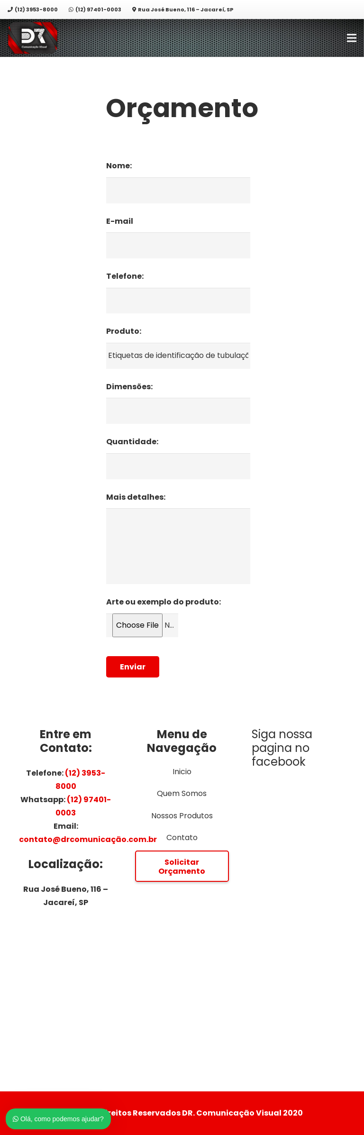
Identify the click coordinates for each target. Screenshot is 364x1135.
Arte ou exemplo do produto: (163, 602)
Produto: (123, 332)
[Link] (33, 38)
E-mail (119, 222)
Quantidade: (132, 442)
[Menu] (352, 38)
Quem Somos (182, 793)
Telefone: (125, 277)
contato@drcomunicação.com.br (88, 839)
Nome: (119, 166)
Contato (182, 837)
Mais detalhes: (135, 498)
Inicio (182, 771)
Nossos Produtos (182, 815)
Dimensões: (129, 387)
